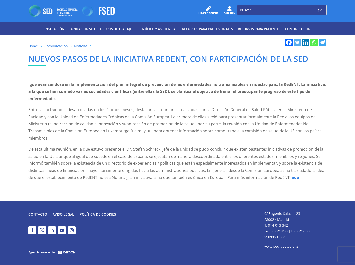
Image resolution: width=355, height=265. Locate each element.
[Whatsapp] (314, 42)
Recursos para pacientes (259, 29)
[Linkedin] (305, 42)
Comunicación (298, 29)
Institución (54, 29)
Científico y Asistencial (157, 29)
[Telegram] (322, 42)
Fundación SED (82, 29)
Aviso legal (63, 215)
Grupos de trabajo (116, 29)
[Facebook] (289, 42)
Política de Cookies (98, 215)
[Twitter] (297, 42)
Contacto (37, 215)
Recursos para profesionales (207, 29)
